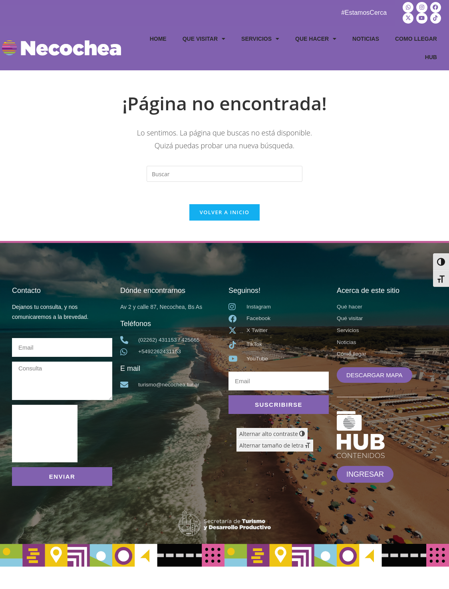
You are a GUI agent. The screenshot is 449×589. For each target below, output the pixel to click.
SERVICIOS (260, 38)
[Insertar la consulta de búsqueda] (224, 173)
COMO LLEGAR (416, 38)
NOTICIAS (365, 38)
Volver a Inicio (224, 213)
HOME (158, 38)
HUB (431, 56)
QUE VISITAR (204, 38)
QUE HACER (315, 38)
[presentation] (44, 435)
